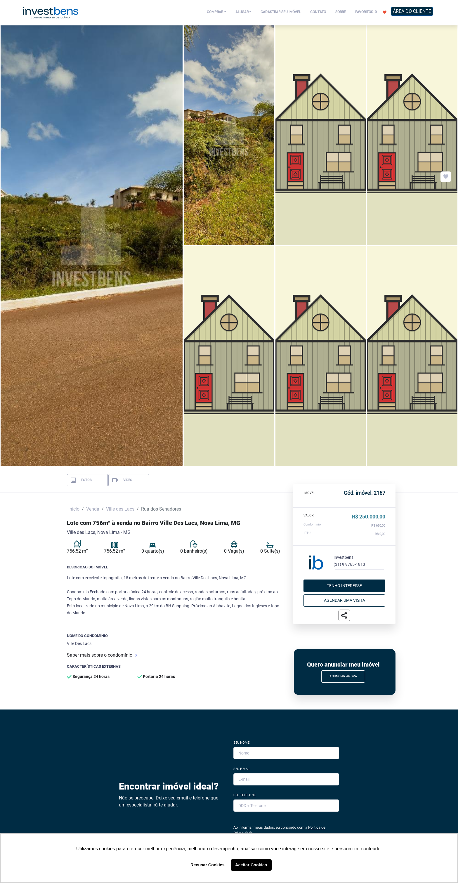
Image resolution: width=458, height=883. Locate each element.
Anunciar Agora (343, 676)
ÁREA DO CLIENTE (412, 11)
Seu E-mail (241, 769)
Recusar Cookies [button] (207, 865)
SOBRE (340, 12)
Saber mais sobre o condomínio (102, 655)
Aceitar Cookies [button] (251, 865)
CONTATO (318, 12)
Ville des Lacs (120, 509)
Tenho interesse (344, 585)
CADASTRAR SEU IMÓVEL (281, 12)
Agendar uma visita (344, 600)
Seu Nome (241, 743)
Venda (92, 509)
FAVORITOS (370, 11)
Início (73, 509)
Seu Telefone (244, 795)
